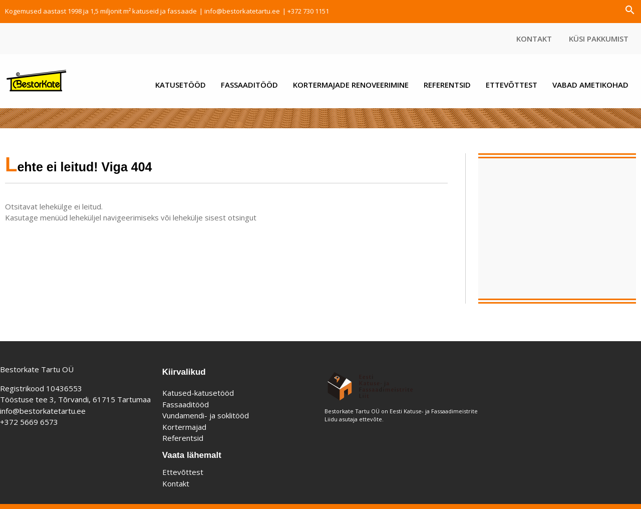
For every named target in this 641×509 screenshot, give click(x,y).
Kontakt (534, 39)
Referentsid (447, 85)
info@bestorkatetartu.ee (242, 11)
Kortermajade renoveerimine (351, 85)
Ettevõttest (511, 85)
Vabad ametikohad (590, 85)
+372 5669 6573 (29, 422)
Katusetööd (180, 85)
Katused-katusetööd (198, 393)
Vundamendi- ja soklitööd (205, 415)
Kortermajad (184, 427)
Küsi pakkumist (598, 39)
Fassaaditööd (249, 85)
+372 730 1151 (308, 11)
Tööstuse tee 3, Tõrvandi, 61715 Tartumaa (75, 399)
